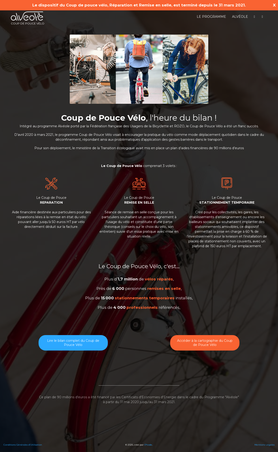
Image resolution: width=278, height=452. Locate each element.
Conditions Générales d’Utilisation (22, 444)
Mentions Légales (264, 444)
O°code (148, 444)
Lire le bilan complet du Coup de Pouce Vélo (73, 343)
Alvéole (240, 17)
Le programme (211, 17)
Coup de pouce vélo (27, 18)
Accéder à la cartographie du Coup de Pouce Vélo (205, 343)
